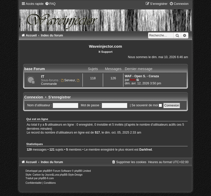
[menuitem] (50, 4)
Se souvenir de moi (147, 105)
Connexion (33, 97)
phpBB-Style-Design (71, 174)
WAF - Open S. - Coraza (142, 76)
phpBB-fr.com (46, 178)
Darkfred (145, 149)
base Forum (34, 69)
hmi (133, 80)
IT (42, 76)
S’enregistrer (59, 97)
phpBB (46, 170)
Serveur (68, 80)
